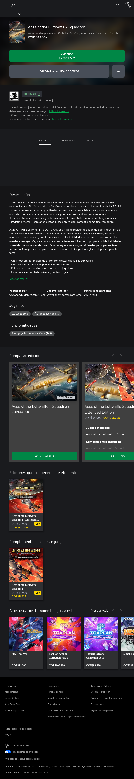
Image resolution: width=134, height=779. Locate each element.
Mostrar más (18, 279)
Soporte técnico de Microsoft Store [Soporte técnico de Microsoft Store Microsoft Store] (107, 698)
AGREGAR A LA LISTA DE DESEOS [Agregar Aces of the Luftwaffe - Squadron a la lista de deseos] (59, 71)
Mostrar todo (99, 610)
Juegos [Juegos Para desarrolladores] (8, 734)
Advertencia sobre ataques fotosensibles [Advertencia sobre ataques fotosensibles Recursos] (67, 716)
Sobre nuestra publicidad (17, 772)
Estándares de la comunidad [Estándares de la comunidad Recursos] (61, 710)
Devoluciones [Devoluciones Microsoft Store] (97, 704)
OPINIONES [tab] (68, 140)
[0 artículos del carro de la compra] (118, 5)
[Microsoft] (67, 3)
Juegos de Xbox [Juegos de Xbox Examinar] (12, 698)
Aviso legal (65, 766)
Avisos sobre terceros (104, 766)
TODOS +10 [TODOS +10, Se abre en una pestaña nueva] (32, 94)
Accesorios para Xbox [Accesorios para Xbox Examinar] (15, 710)
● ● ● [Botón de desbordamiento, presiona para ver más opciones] (118, 71)
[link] (26, 505)
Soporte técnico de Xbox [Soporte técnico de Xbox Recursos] (59, 698)
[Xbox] (10, 13)
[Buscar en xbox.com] (13, 5)
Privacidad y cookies (48, 766)
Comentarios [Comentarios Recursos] (54, 704)
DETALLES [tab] (45, 140)
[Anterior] (113, 355)
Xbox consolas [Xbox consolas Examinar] (11, 691)
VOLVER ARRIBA (44, 456)
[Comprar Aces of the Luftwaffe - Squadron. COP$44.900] (67, 56)
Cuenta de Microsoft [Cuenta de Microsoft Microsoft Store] (100, 691)
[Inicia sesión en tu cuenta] (127, 5)
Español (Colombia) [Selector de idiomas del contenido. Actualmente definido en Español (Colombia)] (19, 745)
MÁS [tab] (90, 140)
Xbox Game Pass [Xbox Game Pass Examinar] (12, 704)
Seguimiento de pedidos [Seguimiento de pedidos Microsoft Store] (102, 710)
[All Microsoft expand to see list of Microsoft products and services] (5, 5)
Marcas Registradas (82, 766)
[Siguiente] (121, 355)
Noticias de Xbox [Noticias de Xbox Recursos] (55, 691)
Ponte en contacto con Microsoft (21, 766)
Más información (59, 111)
